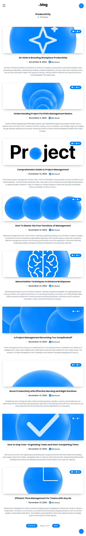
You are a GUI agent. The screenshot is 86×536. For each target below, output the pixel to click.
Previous (32, 526)
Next (56, 526)
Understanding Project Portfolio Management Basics (43, 113)
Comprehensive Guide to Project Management (43, 169)
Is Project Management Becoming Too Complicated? (43, 337)
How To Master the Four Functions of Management (43, 225)
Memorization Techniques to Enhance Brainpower (43, 281)
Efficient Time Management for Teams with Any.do (43, 498)
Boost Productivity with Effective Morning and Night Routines (43, 391)
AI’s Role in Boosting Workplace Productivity (43, 57)
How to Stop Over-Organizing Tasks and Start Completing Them (43, 444)
